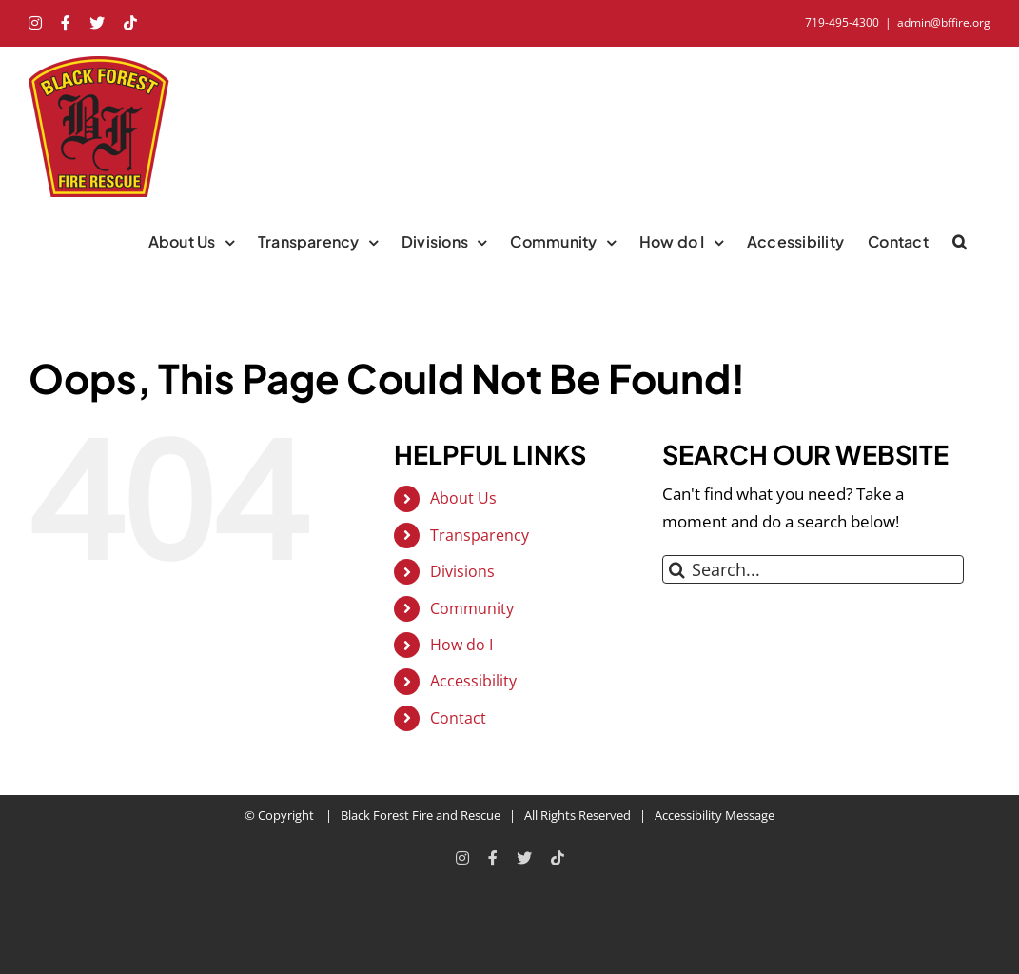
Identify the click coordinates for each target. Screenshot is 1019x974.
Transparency (479, 535)
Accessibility (473, 680)
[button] (959, 242)
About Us (463, 497)
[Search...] (813, 569)
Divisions (462, 571)
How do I (461, 644)
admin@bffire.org (943, 22)
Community (472, 608)
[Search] (676, 569)
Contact (458, 717)
